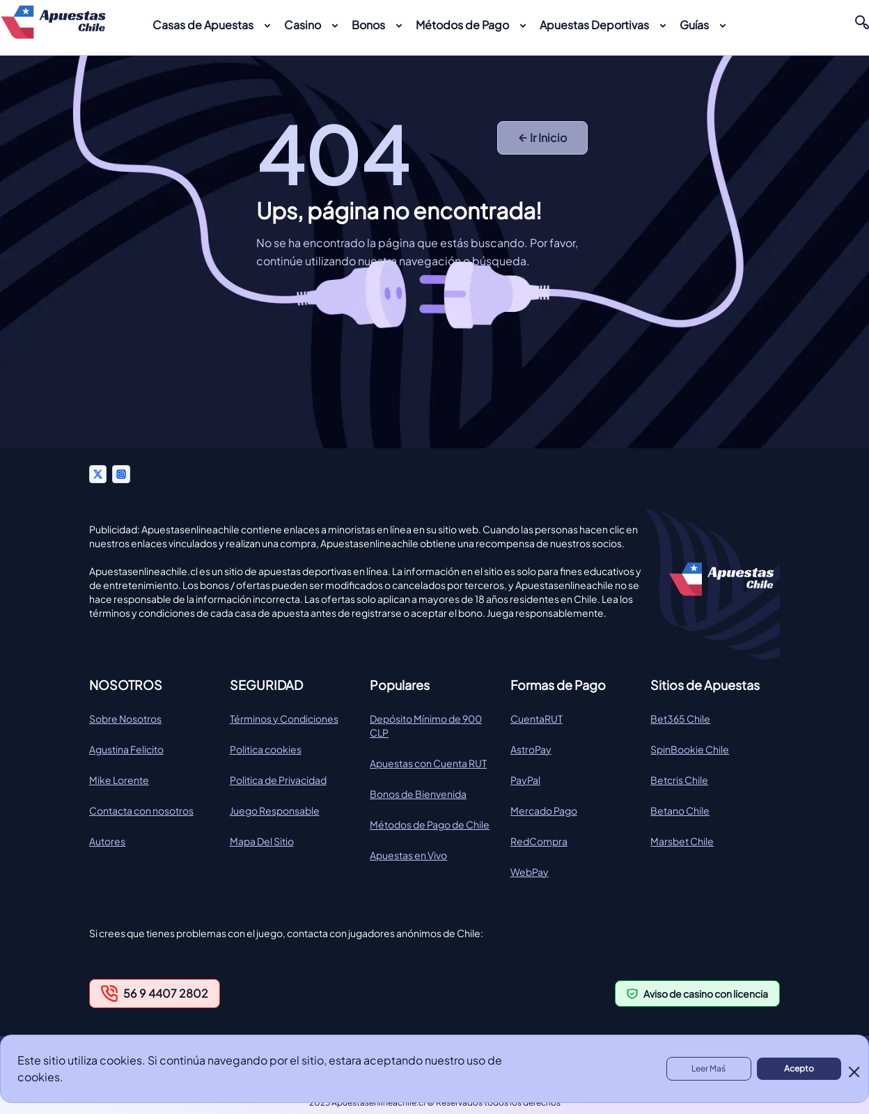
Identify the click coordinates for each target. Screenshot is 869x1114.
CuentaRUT (536, 718)
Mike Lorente (119, 780)
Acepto (799, 1068)
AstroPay (530, 749)
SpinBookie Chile (689, 749)
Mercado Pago (543, 810)
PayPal (525, 780)
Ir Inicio (543, 137)
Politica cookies (266, 749)
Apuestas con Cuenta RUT (428, 763)
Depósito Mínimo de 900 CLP (426, 725)
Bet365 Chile (680, 718)
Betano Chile (680, 810)
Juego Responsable (275, 810)
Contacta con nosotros (141, 810)
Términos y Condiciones (284, 718)
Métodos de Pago (462, 24)
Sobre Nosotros (125, 718)
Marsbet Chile (682, 841)
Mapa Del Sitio (262, 841)
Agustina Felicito (126, 749)
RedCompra (538, 841)
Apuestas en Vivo (408, 855)
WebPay (529, 871)
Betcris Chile (679, 780)
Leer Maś (708, 1068)
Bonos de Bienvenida (418, 793)
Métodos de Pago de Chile (430, 824)
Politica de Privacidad (278, 780)
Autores (107, 841)
